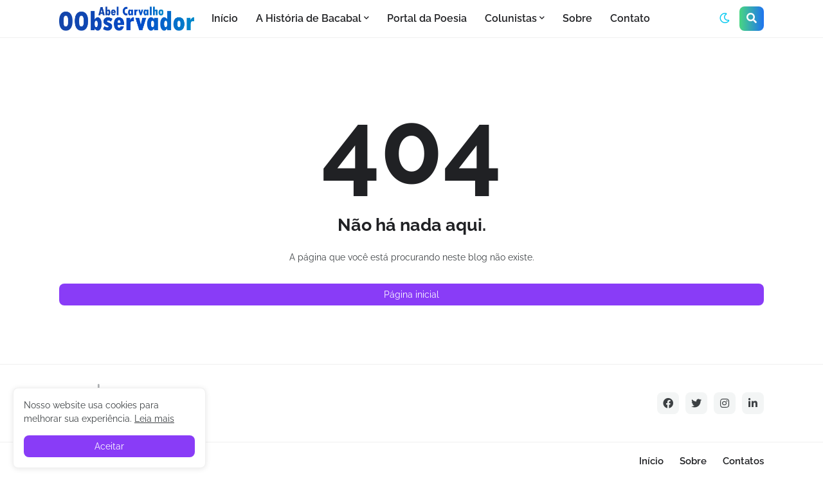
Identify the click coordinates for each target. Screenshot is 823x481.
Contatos (743, 461)
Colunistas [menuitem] (511, 18)
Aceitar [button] (109, 446)
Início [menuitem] (225, 18)
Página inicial (411, 294)
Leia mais (154, 418)
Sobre (693, 461)
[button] (724, 18)
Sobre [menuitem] (577, 18)
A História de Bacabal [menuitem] (308, 18)
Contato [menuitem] (630, 18)
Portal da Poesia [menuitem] (427, 18)
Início (651, 461)
